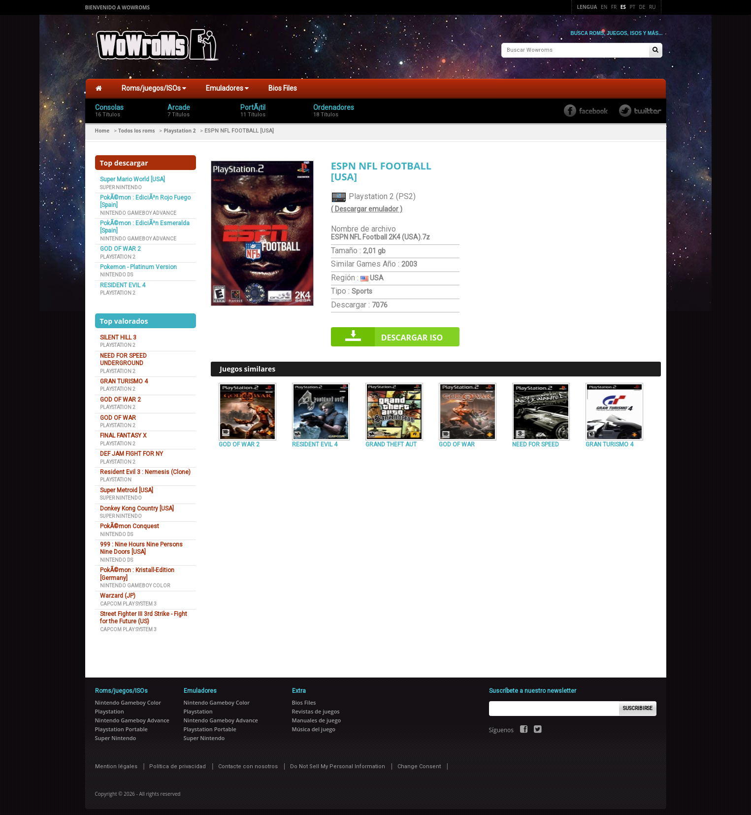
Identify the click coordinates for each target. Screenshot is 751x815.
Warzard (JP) (117, 591)
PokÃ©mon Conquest (129, 522)
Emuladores (227, 84)
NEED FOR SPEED (535, 440)
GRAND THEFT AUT (391, 440)
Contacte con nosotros (248, 762)
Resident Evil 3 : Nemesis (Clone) (145, 468)
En (604, 6)
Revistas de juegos (316, 707)
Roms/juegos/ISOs (154, 84)
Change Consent (419, 762)
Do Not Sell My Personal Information (337, 762)
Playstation (115, 475)
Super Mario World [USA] (132, 175)
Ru (652, 6)
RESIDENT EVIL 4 (122, 281)
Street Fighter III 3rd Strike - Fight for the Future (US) (143, 614)
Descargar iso (412, 333)
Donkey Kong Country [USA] (137, 504)
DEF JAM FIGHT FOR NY (131, 449)
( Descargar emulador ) (366, 205)
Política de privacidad (177, 762)
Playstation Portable (121, 725)
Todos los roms (136, 126)
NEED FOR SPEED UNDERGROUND (123, 355)
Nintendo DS (116, 270)
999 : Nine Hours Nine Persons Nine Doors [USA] (141, 544)
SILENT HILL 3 (118, 333)
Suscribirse (638, 704)
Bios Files (282, 84)
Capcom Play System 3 (128, 599)
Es (623, 6)
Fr (614, 6)
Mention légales (116, 762)
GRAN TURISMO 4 (124, 377)
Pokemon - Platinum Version (138, 263)
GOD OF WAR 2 (120, 244)
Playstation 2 (179, 126)
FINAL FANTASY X (123, 431)
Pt (632, 6)
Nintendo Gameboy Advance (138, 208)
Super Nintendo (121, 183)
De (642, 6)
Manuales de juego (316, 716)
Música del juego (314, 725)
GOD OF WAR (118, 413)
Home (102, 126)
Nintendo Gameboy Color (135, 581)
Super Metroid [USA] (126, 486)
